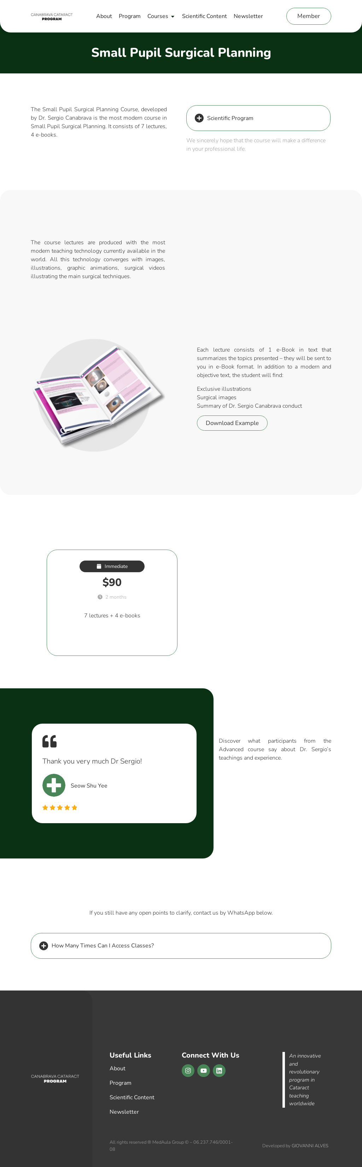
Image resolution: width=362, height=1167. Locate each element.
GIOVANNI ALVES (310, 1146)
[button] (258, 118)
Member (308, 16)
